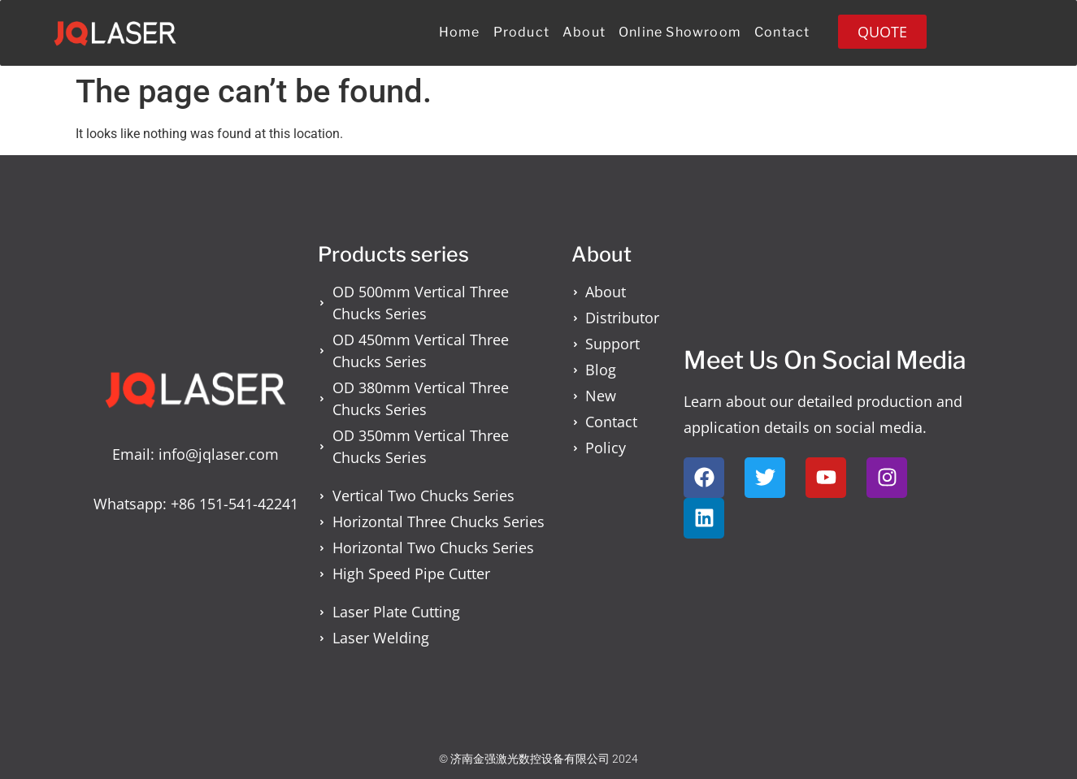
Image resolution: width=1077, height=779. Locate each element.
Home (459, 32)
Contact (782, 32)
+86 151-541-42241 (234, 503)
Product (521, 32)
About (584, 32)
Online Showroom (680, 32)
